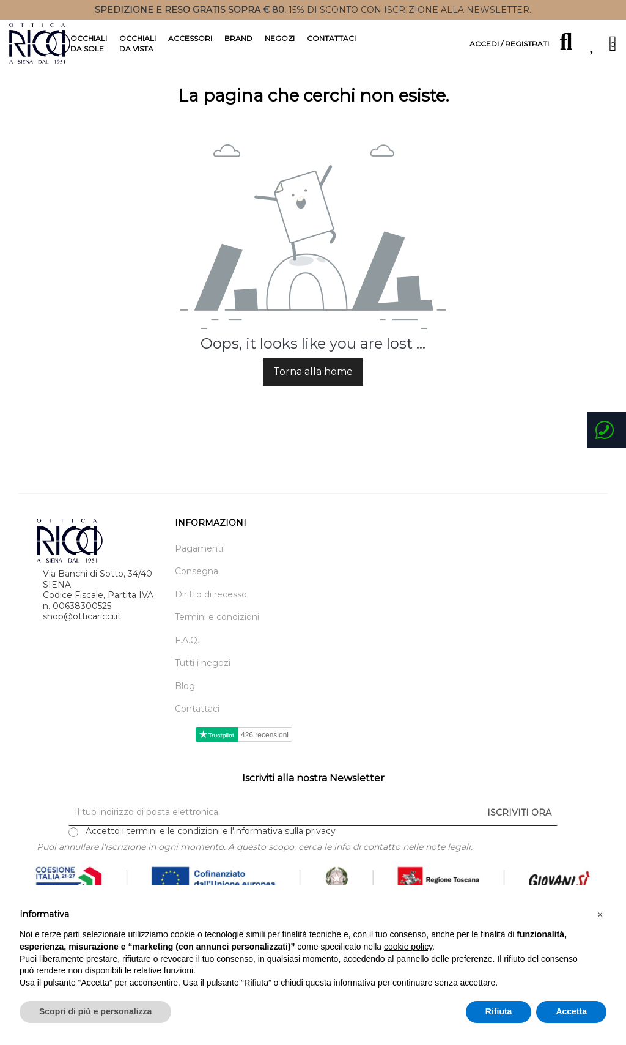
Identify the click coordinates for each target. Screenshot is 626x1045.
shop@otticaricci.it (82, 635)
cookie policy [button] (408, 946)
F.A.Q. (187, 659)
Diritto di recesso (211, 613)
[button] (600, 915)
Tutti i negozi (202, 683)
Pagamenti (199, 568)
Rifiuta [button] (498, 1011)
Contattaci (197, 728)
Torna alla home (313, 391)
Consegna (196, 591)
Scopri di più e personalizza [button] (95, 1011)
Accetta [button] (571, 1011)
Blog (185, 705)
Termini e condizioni (217, 637)
